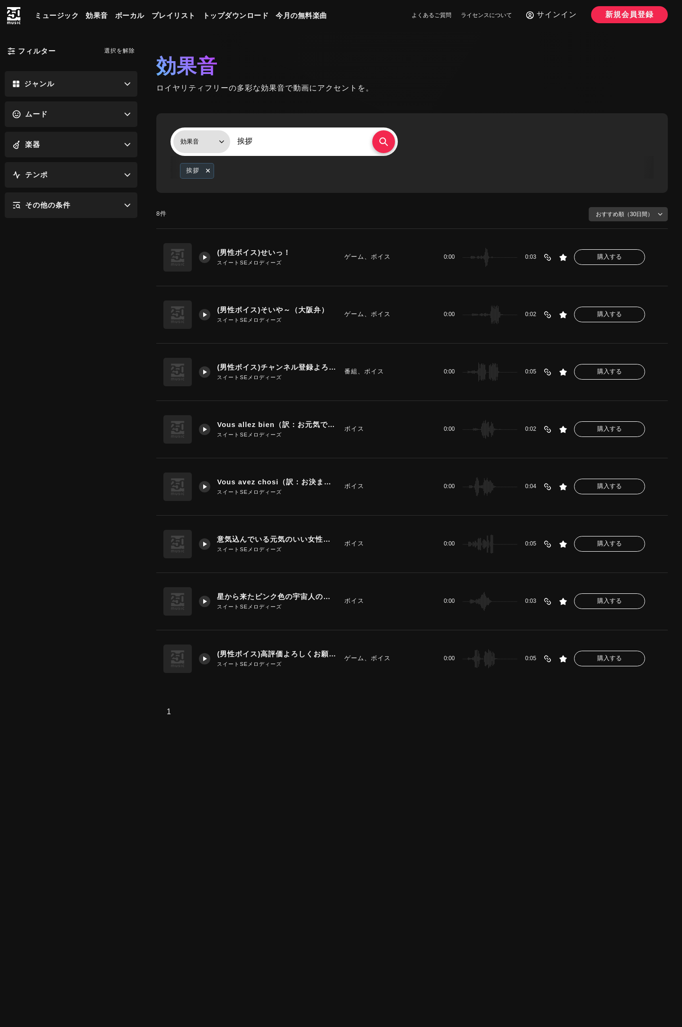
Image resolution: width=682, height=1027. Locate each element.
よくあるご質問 (431, 15)
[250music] (13, 15)
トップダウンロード (236, 15)
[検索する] (383, 141)
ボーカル (129, 15)
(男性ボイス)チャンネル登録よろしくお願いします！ (277, 368)
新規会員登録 (629, 14)
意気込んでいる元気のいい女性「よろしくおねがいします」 (277, 540)
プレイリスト (174, 15)
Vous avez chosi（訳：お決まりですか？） (277, 482)
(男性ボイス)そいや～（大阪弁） (273, 310)
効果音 (97, 15)
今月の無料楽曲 (301, 15)
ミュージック (57, 15)
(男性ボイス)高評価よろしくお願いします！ (277, 654)
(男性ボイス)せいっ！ (254, 253)
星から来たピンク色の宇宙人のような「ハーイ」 (277, 597)
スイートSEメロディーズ (249, 262)
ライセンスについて (486, 15)
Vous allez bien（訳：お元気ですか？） (277, 425)
